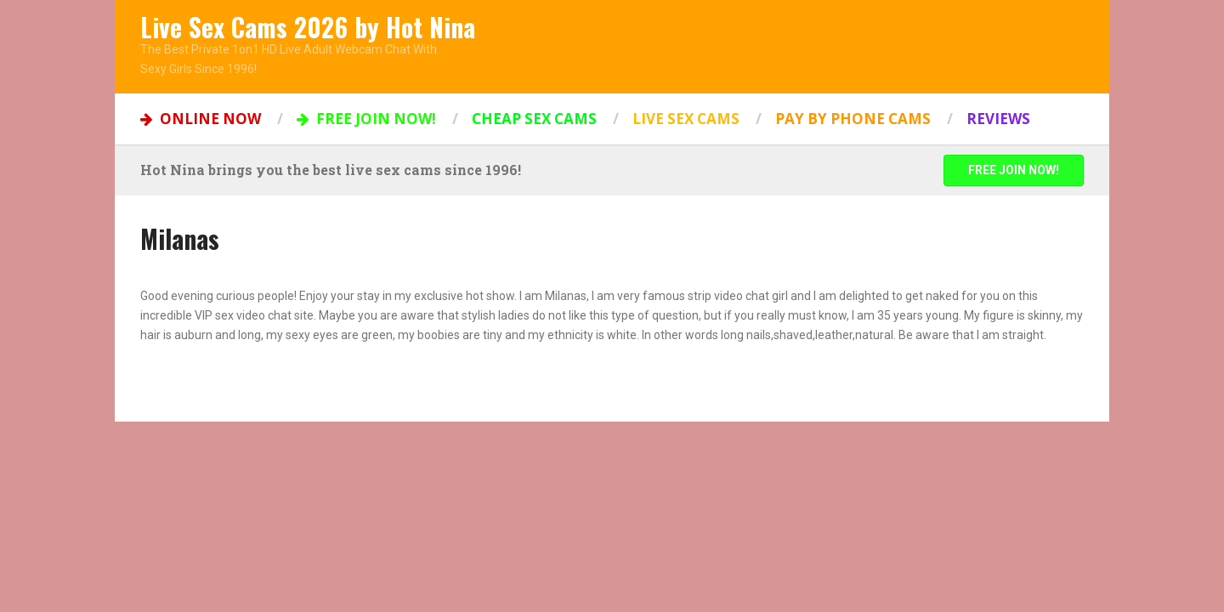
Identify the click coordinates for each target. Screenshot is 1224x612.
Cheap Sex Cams (534, 118)
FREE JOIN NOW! (366, 118)
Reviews (998, 118)
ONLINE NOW (200, 118)
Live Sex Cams (686, 118)
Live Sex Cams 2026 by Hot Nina (307, 27)
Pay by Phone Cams (853, 118)
